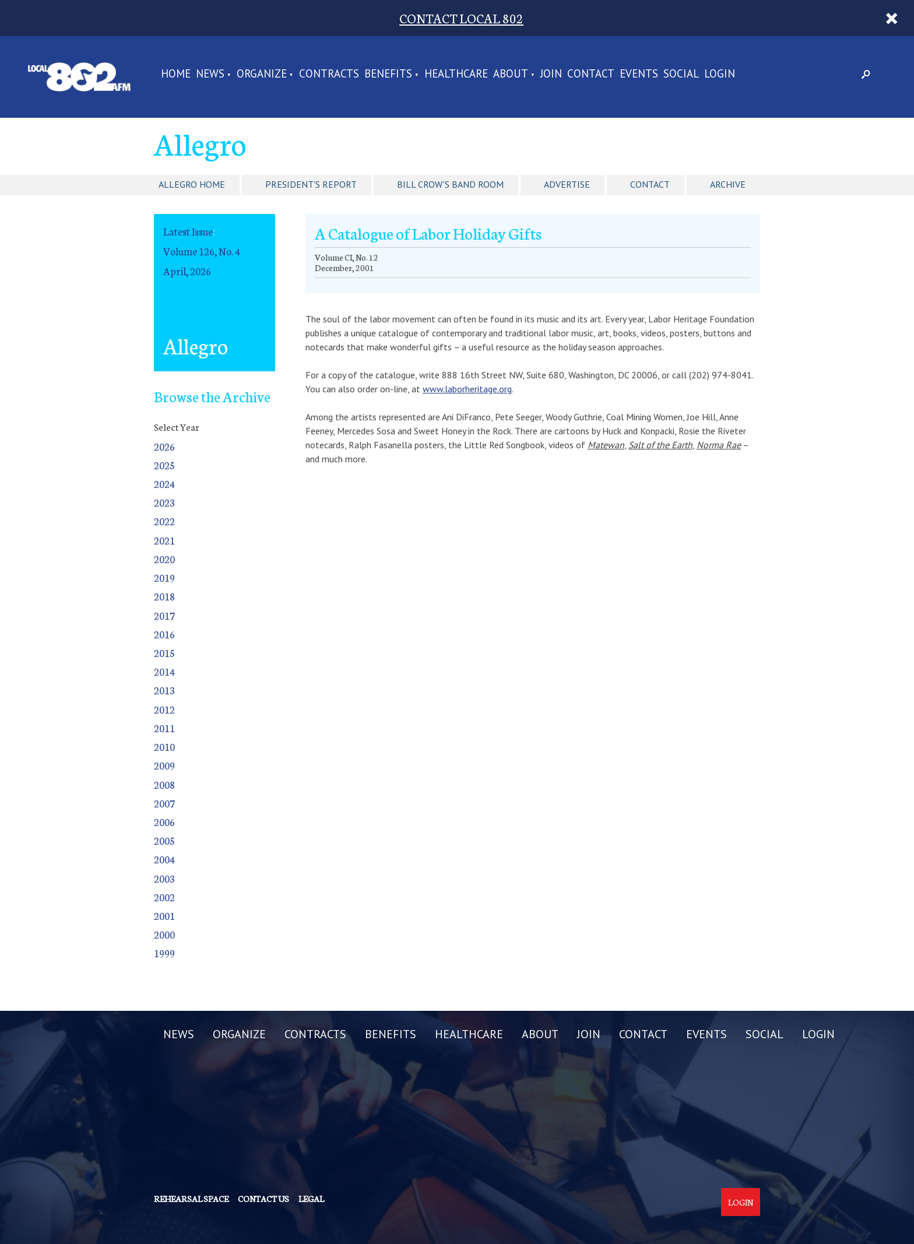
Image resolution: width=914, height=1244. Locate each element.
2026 (164, 446)
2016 (164, 634)
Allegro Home (192, 184)
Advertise (567, 184)
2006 (164, 821)
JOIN (551, 74)
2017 (164, 615)
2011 (164, 728)
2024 (164, 483)
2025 (164, 465)
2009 (164, 765)
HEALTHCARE (456, 74)
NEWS (210, 74)
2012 (164, 709)
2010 (164, 746)
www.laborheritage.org (467, 389)
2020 (164, 558)
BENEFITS (388, 74)
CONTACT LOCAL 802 (461, 18)
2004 (164, 859)
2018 (164, 596)
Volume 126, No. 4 (201, 251)
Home (176, 74)
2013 (164, 690)
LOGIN (719, 74)
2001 (164, 915)
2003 (164, 878)
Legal (311, 1198)
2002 (164, 897)
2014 (164, 671)
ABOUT (510, 74)
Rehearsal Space (191, 1198)
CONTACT (590, 74)
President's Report (311, 184)
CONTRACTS (329, 74)
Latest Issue (188, 231)
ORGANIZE (262, 74)
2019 (164, 577)
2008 (164, 784)
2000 (164, 934)
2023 (164, 502)
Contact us (263, 1198)
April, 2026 (187, 270)
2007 (164, 803)
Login (740, 1202)
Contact (650, 184)
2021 (164, 540)
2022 (164, 521)
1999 (164, 953)
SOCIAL (681, 74)
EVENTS (639, 74)
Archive (728, 184)
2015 (164, 652)
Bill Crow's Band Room (450, 184)
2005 (164, 840)
